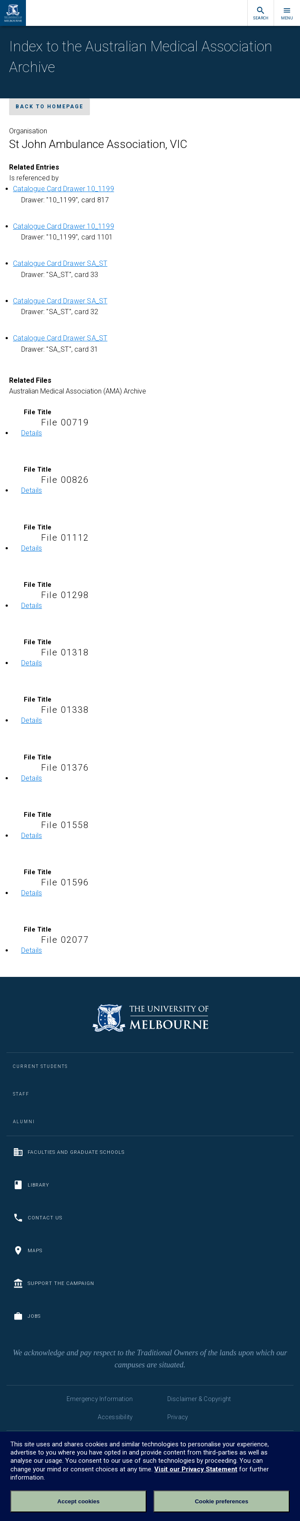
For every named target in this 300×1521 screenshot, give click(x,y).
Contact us (37, 1217)
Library (31, 1185)
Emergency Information (100, 1398)
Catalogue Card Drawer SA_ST (60, 263)
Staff (21, 1094)
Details (31, 433)
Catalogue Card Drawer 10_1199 (63, 189)
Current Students (40, 1066)
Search (260, 13)
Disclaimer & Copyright (199, 1398)
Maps (27, 1250)
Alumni (24, 1121)
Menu (287, 13)
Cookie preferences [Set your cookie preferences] (222, 1501)
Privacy (177, 1417)
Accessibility (115, 1417)
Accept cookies (78, 1501)
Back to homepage (49, 107)
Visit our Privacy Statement (195, 1469)
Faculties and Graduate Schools (68, 1152)
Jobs (27, 1316)
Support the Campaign (53, 1283)
